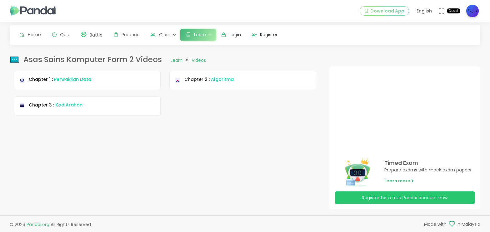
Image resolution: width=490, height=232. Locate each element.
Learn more (399, 181)
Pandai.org (38, 224)
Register (265, 35)
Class (161, 35)
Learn (176, 60)
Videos (199, 60)
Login (231, 35)
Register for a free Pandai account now (405, 198)
